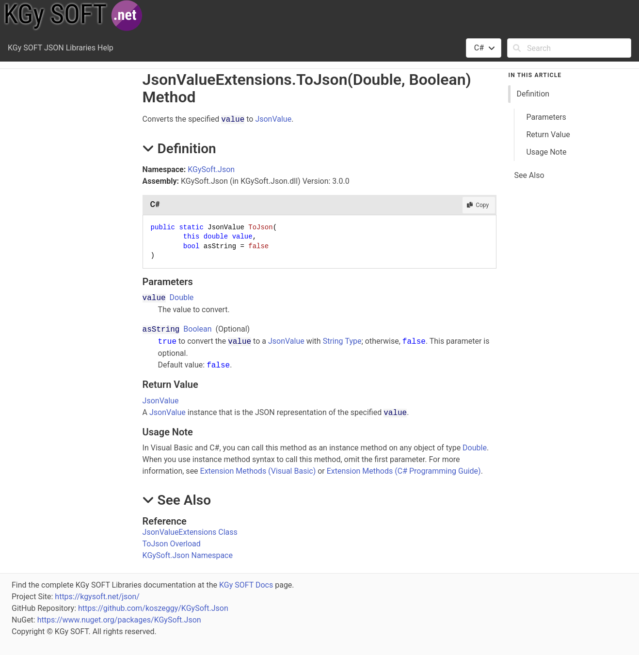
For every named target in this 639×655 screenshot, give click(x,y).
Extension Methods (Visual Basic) (258, 471)
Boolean (197, 329)
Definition (532, 93)
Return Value (548, 134)
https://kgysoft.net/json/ (97, 596)
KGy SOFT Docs (246, 585)
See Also (529, 175)
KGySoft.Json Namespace (188, 555)
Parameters (546, 117)
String (333, 341)
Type (353, 341)
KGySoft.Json (211, 169)
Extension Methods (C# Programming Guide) (404, 471)
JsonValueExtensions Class (190, 532)
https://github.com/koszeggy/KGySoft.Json (153, 608)
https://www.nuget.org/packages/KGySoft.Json (119, 619)
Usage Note (546, 152)
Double (182, 297)
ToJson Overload (172, 543)
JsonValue (273, 119)
